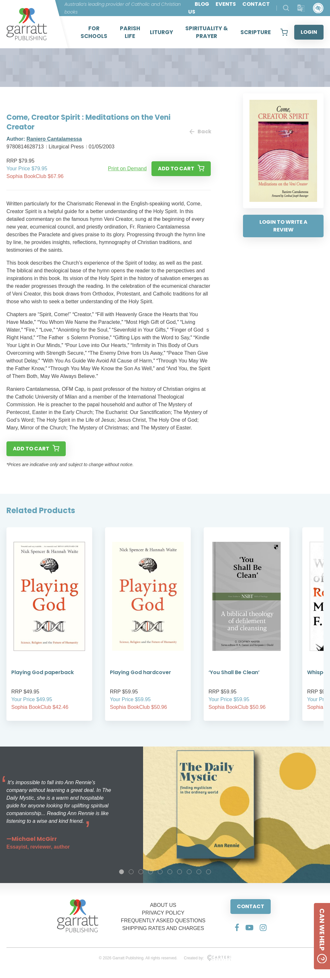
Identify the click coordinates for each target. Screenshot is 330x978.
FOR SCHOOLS (94, 32)
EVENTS (226, 4)
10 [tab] (208, 872)
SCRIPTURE (255, 32)
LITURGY (161, 32)
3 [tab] (141, 872)
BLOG (202, 4)
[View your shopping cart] (284, 32)
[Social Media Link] (236, 927)
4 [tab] (150, 872)
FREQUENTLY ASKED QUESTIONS (163, 920)
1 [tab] (121, 872)
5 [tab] (160, 872)
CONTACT (250, 906)
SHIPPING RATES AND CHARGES (163, 928)
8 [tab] (189, 872)
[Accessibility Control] (318, 8)
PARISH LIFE (130, 32)
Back (200, 131)
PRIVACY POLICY (163, 913)
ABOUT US (163, 905)
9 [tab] (199, 872)
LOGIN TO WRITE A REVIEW (283, 225)
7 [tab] (179, 872)
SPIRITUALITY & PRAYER (206, 32)
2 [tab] (131, 872)
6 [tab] (170, 872)
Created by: (207, 958)
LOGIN (309, 32)
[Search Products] (286, 8)
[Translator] (301, 8)
